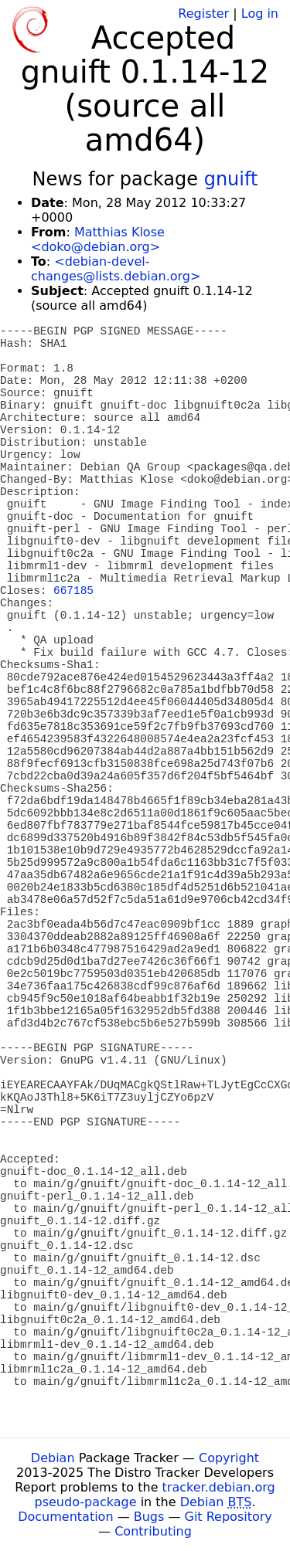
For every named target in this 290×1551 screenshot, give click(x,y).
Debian (53, 1458)
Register (203, 13)
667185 (73, 591)
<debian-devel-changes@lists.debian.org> (115, 268)
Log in (259, 13)
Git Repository (228, 1516)
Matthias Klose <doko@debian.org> (98, 239)
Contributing (153, 1531)
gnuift (231, 179)
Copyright (229, 1458)
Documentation (65, 1516)
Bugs (149, 1516)
